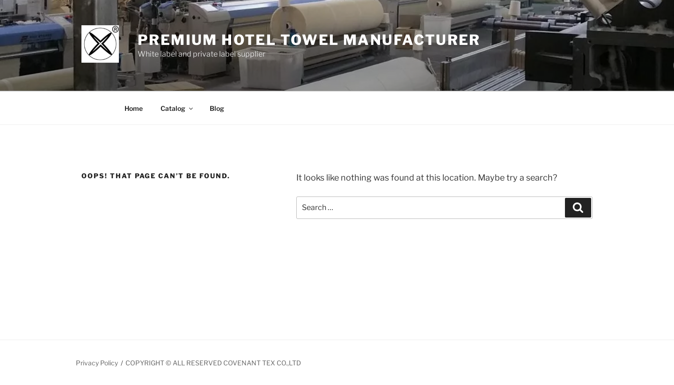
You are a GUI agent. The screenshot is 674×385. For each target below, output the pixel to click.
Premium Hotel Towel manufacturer (309, 39)
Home (134, 108)
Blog (217, 108)
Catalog (177, 108)
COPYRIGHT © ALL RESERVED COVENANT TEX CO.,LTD (213, 363)
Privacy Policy (97, 363)
